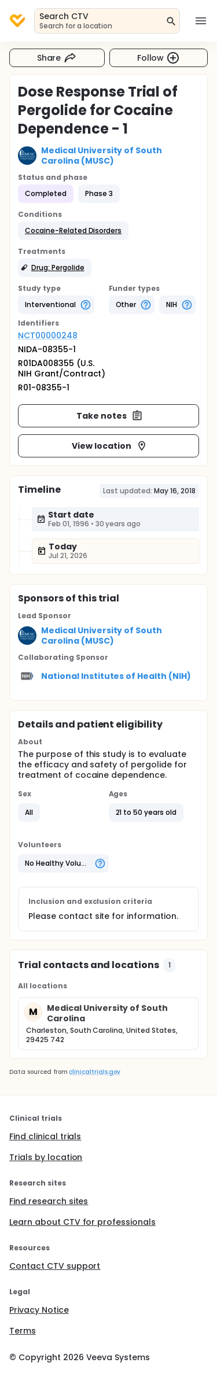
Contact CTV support (54, 1266)
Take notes (109, 416)
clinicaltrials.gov (94, 1072)
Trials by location (45, 1157)
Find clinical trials (45, 1136)
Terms (22, 1330)
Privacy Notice (39, 1310)
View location (110, 446)
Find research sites (48, 1201)
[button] (73, 230)
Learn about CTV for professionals (82, 1222)
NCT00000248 (48, 335)
